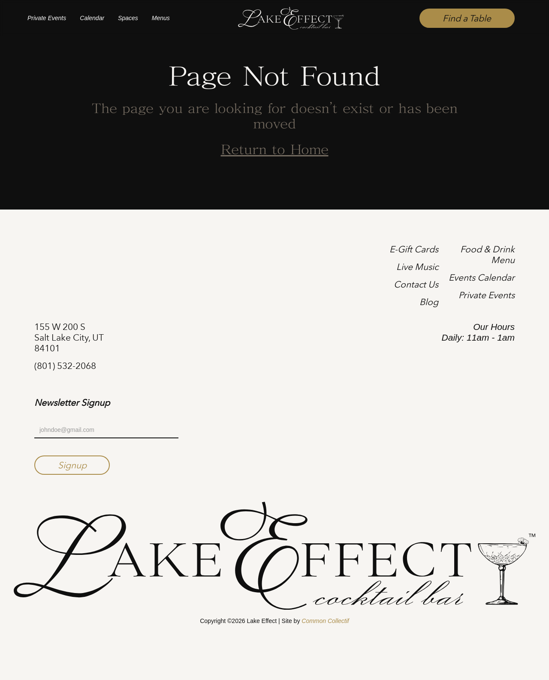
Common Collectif (325, 620)
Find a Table (467, 18)
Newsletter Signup (72, 402)
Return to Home (275, 150)
